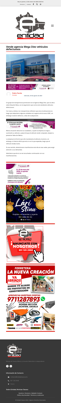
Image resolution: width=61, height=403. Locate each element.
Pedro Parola (17, 93)
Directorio (22, 4)
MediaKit (34, 393)
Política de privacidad (23, 395)
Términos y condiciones (37, 395)
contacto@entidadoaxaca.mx (19, 377)
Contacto (29, 4)
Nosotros (21, 393)
